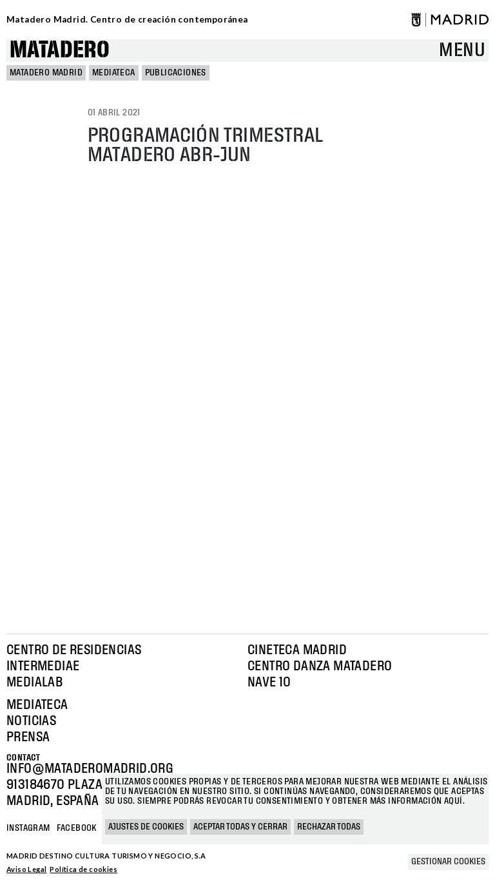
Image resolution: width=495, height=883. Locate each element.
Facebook (77, 828)
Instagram (28, 828)
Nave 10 (269, 682)
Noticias (31, 721)
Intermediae (42, 666)
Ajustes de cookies (146, 826)
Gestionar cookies (448, 861)
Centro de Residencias (73, 650)
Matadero (60, 50)
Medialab (34, 682)
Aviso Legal (26, 869)
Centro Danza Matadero (320, 666)
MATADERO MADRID (46, 72)
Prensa (28, 737)
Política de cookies (83, 869)
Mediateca (113, 72)
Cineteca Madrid (297, 650)
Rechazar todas (328, 826)
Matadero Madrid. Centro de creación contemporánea (127, 19)
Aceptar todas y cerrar (240, 826)
